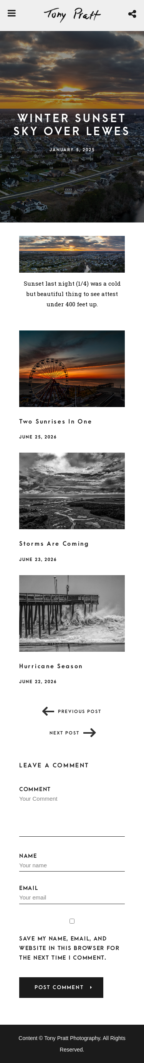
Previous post (79, 711)
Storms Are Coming (54, 543)
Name (72, 862)
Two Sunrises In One (55, 421)
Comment (72, 811)
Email (72, 894)
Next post (64, 733)
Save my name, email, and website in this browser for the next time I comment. (69, 948)
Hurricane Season (51, 666)
